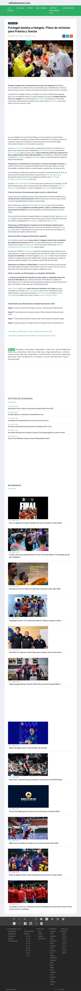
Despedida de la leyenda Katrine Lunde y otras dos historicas (28, 420)
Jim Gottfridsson (21, 247)
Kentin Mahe (20, 349)
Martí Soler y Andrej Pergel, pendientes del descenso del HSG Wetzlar (35, 780)
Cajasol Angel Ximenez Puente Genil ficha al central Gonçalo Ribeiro (35, 684)
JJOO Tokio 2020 (52, 967)
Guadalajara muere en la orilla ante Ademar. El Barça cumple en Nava (35, 621)
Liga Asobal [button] (11, 9)
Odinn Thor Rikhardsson (24, 357)
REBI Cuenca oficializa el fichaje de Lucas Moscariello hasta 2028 (33, 843)
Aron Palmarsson (23, 179)
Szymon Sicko (56, 354)
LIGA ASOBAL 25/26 (13, 929)
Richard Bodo (20, 157)
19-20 (28, 951)
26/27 (64, 934)
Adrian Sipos (54, 101)
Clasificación (12, 931)
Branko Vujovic (12, 288)
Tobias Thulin (50, 349)
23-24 (28, 941)
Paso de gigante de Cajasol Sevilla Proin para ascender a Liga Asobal (35, 523)
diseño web (57, 989)
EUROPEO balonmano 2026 (55, 10)
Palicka (25, 245)
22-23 (28, 943)
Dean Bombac (32, 221)
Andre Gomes (44, 150)
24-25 (28, 939)
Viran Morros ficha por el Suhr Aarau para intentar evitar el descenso (35, 652)
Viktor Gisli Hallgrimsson (23, 183)
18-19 (28, 953)
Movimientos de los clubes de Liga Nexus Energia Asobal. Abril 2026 (30, 408)
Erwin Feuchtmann (42, 293)
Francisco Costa (19, 148)
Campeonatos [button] (68, 8)
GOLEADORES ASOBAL (29, 931)
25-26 (28, 936)
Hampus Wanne (44, 256)
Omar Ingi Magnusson (53, 175)
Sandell (31, 245)
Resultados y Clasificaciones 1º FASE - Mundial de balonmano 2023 (30, 331)
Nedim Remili (41, 205)
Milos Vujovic (29, 291)
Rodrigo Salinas (33, 354)
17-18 (28, 955)
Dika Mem (31, 205)
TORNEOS (52, 929)
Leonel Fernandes (13, 153)
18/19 (64, 953)
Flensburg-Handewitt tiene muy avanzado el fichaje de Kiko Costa (29, 426)
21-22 (28, 946)
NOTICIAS (40, 929)
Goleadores (12, 934)
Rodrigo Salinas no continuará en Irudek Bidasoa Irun (25, 414)
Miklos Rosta (36, 157)
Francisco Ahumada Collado (48, 295)
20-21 (28, 948)
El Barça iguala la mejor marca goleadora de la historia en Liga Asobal (35, 875)
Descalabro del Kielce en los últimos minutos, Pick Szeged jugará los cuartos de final (36, 432)
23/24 (64, 941)
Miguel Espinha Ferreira (54, 352)
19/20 (64, 951)
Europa (31, 8)
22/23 (64, 943)
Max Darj (31, 247)
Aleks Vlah (53, 221)
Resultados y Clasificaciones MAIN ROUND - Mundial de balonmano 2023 (32, 336)
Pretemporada (13, 941)
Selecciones (42, 8)
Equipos (10, 939)
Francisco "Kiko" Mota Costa (52, 357)
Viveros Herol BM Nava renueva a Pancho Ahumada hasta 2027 (28, 438)
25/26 (64, 936)
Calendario (11, 936)
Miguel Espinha (40, 99)
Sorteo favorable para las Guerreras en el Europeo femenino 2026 (34, 811)
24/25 (64, 939)
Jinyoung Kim (47, 188)
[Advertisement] (37, 120)
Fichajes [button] (20, 8)
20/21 (64, 948)
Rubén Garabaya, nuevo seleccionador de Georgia (28, 748)
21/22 (64, 946)
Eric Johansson (28, 251)
